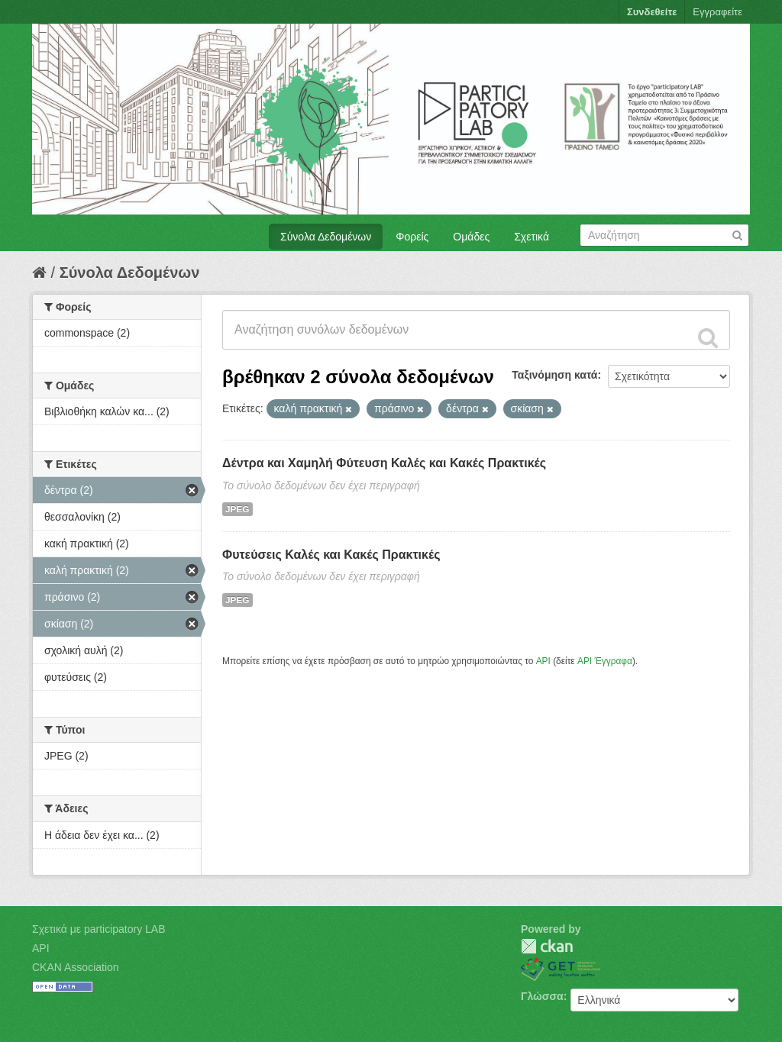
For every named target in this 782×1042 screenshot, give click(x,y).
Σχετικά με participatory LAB (99, 929)
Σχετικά (531, 237)
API (543, 661)
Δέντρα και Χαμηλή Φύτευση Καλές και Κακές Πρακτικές (384, 462)
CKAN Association (75, 967)
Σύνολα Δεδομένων (325, 237)
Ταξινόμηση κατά (554, 375)
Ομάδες (471, 237)
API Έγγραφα (604, 661)
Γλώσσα (542, 996)
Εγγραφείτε (717, 12)
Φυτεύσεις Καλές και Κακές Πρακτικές (331, 554)
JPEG (237, 509)
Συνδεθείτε (652, 12)
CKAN (547, 946)
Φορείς (412, 237)
